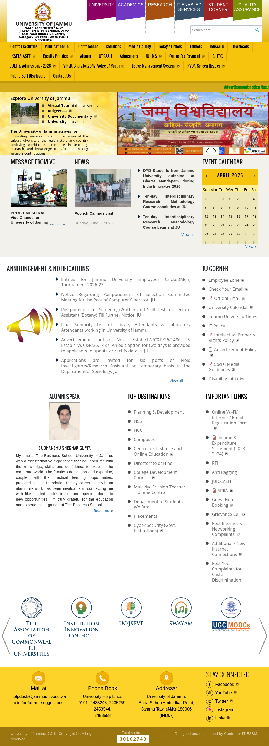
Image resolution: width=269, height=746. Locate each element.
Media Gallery (138, 48)
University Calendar (228, 307)
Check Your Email (226, 289)
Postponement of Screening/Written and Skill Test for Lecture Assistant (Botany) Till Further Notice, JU (125, 312)
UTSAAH (104, 57)
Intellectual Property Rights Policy (232, 337)
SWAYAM (181, 624)
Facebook (220, 684)
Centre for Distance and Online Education (158, 451)
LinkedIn (219, 718)
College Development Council (155, 475)
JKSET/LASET (20, 56)
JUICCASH (221, 481)
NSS (138, 421)
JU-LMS (151, 56)
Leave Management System (153, 66)
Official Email (227, 298)
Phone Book (102, 688)
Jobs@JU (215, 48)
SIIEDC (218, 56)
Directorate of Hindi (154, 463)
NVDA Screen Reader (203, 66)
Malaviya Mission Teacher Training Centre (159, 489)
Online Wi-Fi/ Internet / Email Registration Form (230, 417)
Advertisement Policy (235, 349)
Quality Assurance (247, 7)
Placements (145, 516)
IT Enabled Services (189, 7)
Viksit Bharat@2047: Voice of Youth (91, 66)
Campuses (144, 439)
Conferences (87, 48)
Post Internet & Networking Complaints (227, 529)
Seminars (113, 46)
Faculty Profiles (55, 56)
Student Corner (218, 7)
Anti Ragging (224, 472)
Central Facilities (22, 48)
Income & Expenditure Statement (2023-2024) (229, 446)
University (101, 5)
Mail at (38, 688)
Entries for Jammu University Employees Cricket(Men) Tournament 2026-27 (125, 282)
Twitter (217, 701)
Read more (56, 225)
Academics (130, 5)
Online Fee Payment (184, 56)
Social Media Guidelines (224, 367)
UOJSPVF (131, 624)
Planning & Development (159, 412)
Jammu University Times (233, 317)
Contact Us (61, 76)
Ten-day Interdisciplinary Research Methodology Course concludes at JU (169, 201)
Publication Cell (58, 46)
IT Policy (217, 326)
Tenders (196, 46)
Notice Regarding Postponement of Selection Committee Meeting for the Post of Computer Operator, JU (125, 297)
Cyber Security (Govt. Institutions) (155, 528)
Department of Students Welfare (158, 504)
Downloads (240, 46)
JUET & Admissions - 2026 (30, 66)
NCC (138, 430)
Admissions (127, 57)
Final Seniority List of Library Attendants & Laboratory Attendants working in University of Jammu (125, 327)
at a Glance (73, 121)
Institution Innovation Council (81, 630)
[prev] (206, 176)
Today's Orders (170, 46)
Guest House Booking (225, 502)
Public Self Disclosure (27, 76)
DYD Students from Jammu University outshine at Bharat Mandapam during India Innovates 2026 (169, 178)
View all (187, 235)
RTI (215, 463)
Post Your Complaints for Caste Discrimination (227, 571)
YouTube (219, 693)
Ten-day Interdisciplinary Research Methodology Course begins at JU (169, 222)
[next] (254, 176)
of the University (79, 105)
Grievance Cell (226, 514)
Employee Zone (224, 280)
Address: (166, 688)
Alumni (85, 56)
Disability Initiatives (228, 379)
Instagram (220, 709)
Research (160, 5)
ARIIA (223, 490)
